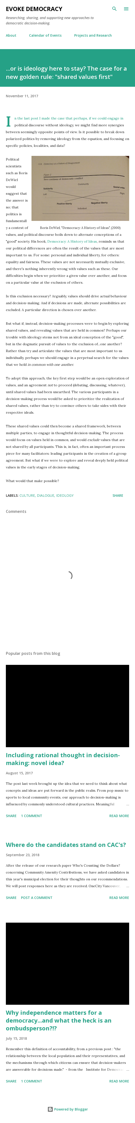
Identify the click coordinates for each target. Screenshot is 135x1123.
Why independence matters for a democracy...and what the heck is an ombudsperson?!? (59, 1020)
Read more (119, 815)
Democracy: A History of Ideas (72, 241)
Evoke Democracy (34, 9)
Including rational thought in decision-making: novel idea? (63, 759)
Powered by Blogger (67, 1109)
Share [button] (118, 495)
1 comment (31, 815)
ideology (64, 495)
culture (27, 495)
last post (31, 118)
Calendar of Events (45, 35)
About (11, 35)
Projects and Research (93, 35)
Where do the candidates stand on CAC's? (66, 845)
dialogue (45, 495)
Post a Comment (36, 897)
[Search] (114, 9)
